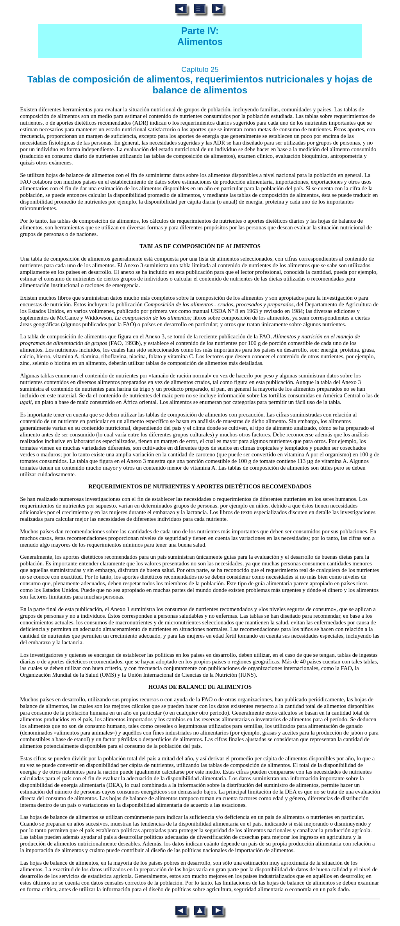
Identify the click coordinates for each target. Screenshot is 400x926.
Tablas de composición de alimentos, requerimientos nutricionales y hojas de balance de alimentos (200, 84)
